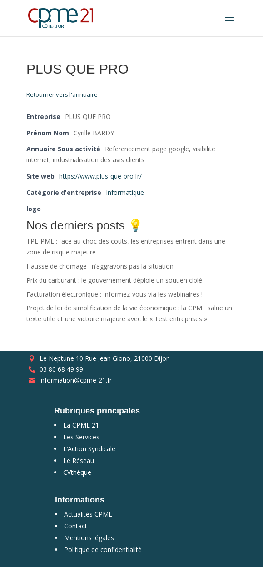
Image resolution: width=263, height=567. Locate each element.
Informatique (125, 192)
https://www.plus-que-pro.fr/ (100, 176)
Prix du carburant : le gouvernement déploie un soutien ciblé (114, 280)
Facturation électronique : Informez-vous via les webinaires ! (114, 294)
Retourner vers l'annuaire (62, 94)
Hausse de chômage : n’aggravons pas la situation (100, 266)
